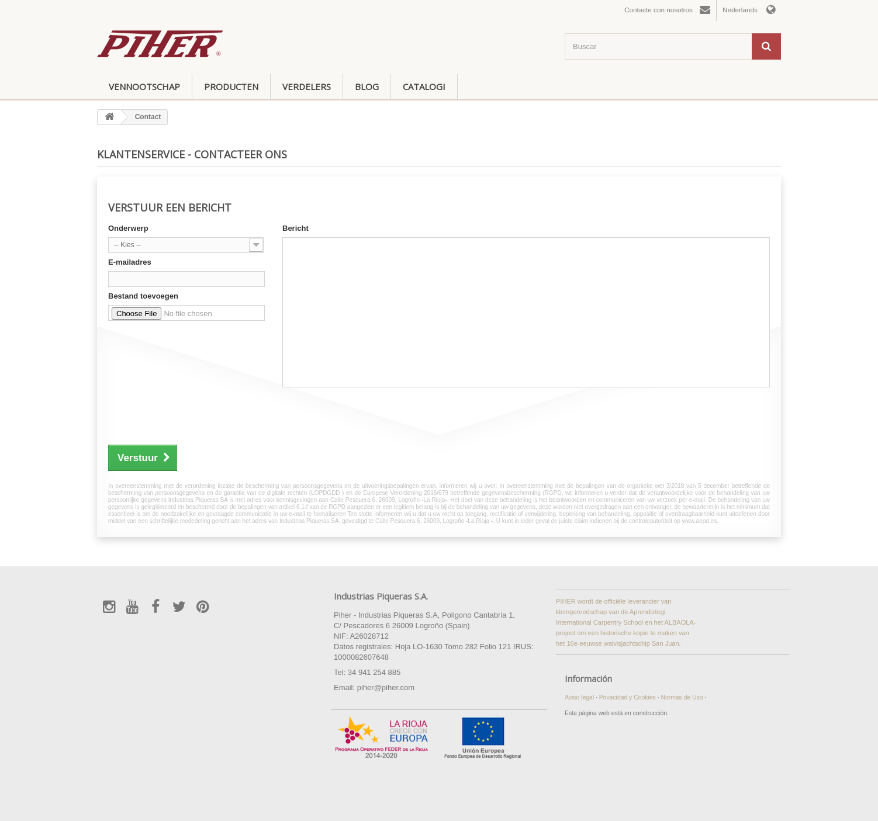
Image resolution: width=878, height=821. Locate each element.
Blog (367, 86)
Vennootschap (144, 86)
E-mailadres (129, 262)
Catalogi (424, 86)
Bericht (295, 228)
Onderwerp (128, 228)
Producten (231, 86)
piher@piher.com (385, 687)
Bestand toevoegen (143, 296)
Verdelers (306, 86)
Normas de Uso (682, 697)
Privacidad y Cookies (628, 697)
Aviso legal (580, 697)
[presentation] (197, 414)
